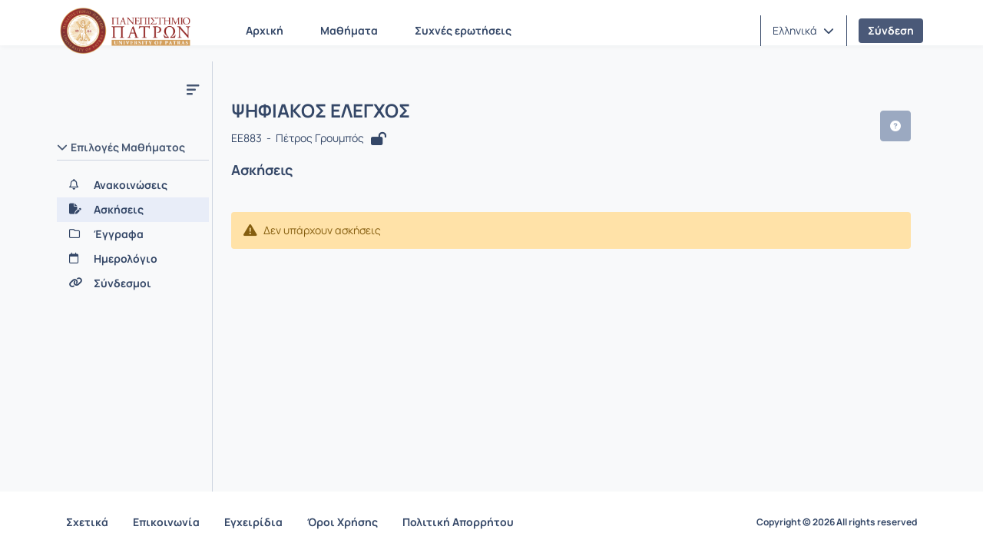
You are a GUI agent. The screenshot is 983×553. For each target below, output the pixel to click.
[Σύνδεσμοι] (133, 283)
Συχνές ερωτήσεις (463, 30)
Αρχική (264, 30)
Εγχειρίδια (253, 522)
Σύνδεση (891, 30)
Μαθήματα (349, 30)
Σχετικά (87, 522)
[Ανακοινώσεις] (133, 185)
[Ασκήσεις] (133, 209)
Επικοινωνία (166, 522)
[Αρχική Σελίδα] (125, 31)
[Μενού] (193, 89)
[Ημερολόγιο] (133, 259)
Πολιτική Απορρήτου (458, 522)
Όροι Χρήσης (342, 522)
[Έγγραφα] (133, 234)
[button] (803, 31)
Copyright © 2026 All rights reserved (836, 522)
